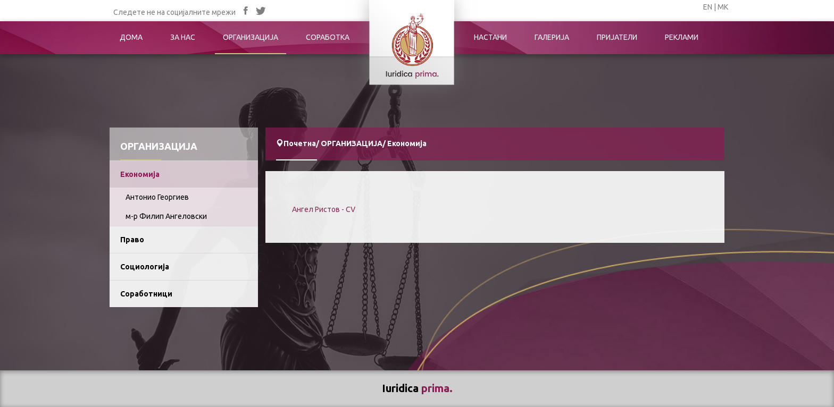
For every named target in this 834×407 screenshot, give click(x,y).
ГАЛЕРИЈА (552, 37)
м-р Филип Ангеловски (166, 216)
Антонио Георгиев (157, 197)
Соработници (146, 294)
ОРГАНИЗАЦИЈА (250, 37)
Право (132, 239)
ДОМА (131, 37)
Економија (140, 174)
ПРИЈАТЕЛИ (617, 37)
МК (723, 7)
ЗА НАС (182, 37)
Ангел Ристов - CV (323, 209)
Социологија (144, 266)
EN (707, 7)
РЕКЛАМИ (681, 37)
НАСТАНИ (490, 37)
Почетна (299, 143)
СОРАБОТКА (327, 37)
